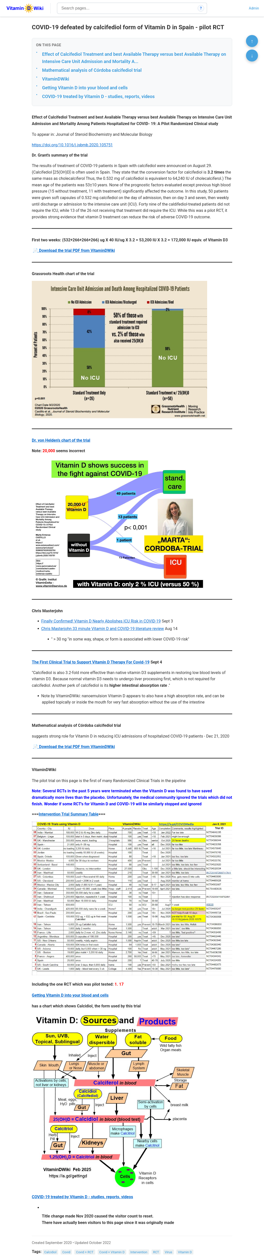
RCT (156, 1252)
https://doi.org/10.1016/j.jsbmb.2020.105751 (72, 145)
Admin (254, 8)
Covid (66, 1252)
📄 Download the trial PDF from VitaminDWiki (74, 250)
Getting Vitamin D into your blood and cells (85, 87)
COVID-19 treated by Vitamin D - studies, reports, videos (98, 96)
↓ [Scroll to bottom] (252, 55)
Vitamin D (185, 1252)
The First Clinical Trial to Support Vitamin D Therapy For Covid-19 (91, 662)
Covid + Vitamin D (111, 1252)
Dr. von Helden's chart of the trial (61, 440)
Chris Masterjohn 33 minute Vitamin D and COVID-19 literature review (102, 628)
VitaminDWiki (55, 79)
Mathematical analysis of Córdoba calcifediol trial (92, 70)
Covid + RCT (84, 1252)
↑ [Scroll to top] (252, 41)
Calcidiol (50, 1252)
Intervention (139, 1252)
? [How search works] (201, 8)
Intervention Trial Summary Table (69, 814)
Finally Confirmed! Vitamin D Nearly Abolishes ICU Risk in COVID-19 (101, 621)
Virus (168, 1252)
